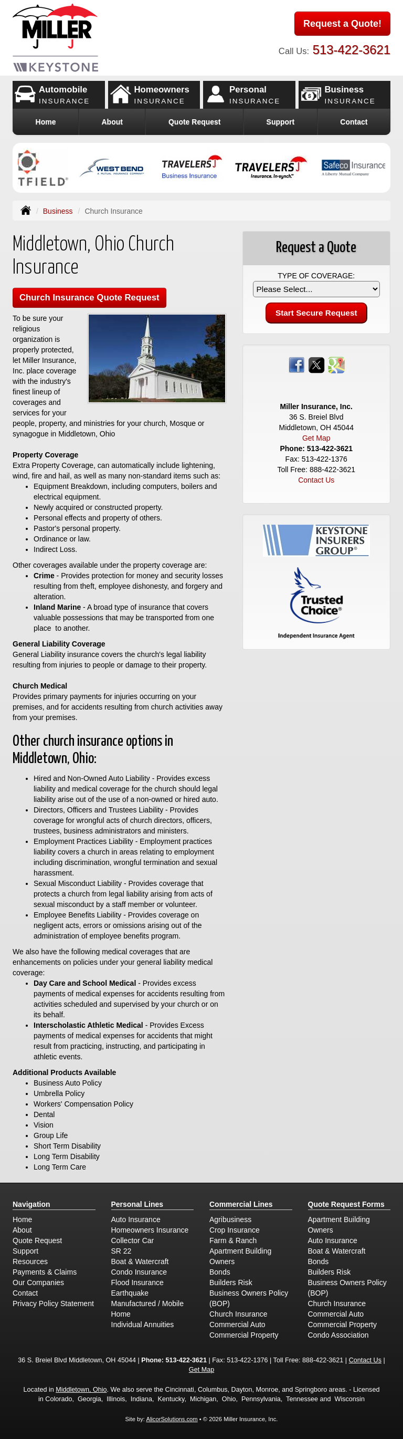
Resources (30, 1261)
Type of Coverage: (316, 276)
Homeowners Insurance (150, 1230)
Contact (353, 122)
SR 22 (121, 1251)
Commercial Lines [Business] (241, 1204)
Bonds (219, 1272)
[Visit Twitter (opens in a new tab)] (316, 364)
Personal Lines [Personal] (137, 1204)
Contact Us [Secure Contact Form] (316, 480)
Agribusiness (230, 1219)
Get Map (316, 438)
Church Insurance (238, 1314)
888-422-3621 (332, 469)
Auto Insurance (136, 1219)
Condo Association (338, 1335)
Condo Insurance (139, 1272)
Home (46, 122)
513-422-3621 (351, 50)
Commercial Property (243, 1335)
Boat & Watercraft (140, 1261)
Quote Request (37, 1240)
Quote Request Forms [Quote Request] (346, 1204)
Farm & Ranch (233, 1240)
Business (58, 211)
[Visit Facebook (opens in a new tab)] (296, 364)
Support (25, 1251)
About (111, 122)
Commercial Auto (237, 1324)
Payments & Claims (45, 1272)
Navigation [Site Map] (31, 1204)
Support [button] (281, 122)
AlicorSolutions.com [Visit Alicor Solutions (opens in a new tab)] (171, 1419)
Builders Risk (230, 1282)
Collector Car (132, 1240)
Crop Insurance (234, 1230)
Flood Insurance (137, 1282)
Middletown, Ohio (81, 1389)
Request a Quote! (342, 23)
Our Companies (38, 1282)
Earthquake (130, 1293)
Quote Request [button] (194, 122)
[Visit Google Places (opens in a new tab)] (336, 364)
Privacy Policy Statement (53, 1303)
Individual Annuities (142, 1324)
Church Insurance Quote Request (89, 298)
